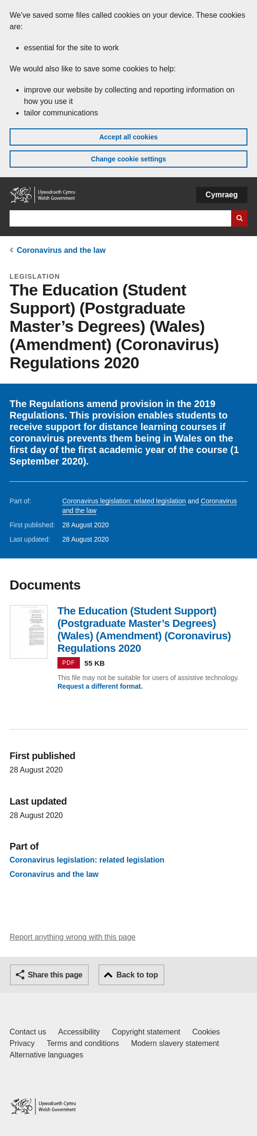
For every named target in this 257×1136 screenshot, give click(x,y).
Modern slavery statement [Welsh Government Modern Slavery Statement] (175, 1043)
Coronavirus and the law (61, 250)
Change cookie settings (128, 159)
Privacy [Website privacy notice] (22, 1043)
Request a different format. (100, 686)
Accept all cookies (128, 137)
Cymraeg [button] (222, 195)
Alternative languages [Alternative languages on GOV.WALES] (46, 1055)
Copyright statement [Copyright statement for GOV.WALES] (146, 1032)
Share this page (55, 975)
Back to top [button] (137, 975)
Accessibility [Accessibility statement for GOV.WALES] (79, 1032)
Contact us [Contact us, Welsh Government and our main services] (28, 1032)
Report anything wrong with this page (72, 937)
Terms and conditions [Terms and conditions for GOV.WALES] (82, 1043)
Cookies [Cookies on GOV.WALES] (206, 1032)
